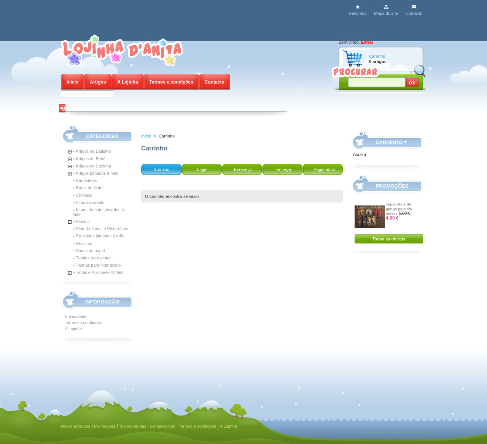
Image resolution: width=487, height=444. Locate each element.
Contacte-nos (162, 426)
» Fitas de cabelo (89, 202)
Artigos (98, 82)
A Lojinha (127, 82)
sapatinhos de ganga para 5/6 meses (399, 208)
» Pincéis (81, 221)
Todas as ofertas (389, 239)
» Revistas (82, 243)
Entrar (367, 42)
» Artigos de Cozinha (92, 166)
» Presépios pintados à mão (98, 236)
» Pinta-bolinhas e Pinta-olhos (100, 228)
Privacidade (75, 316)
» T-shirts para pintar (92, 258)
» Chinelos (82, 195)
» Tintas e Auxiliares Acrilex (98, 272)
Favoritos (357, 13)
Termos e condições (171, 82)
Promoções (392, 186)
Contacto (414, 13)
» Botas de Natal (88, 187)
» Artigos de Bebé (89, 158)
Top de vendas (132, 426)
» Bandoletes (85, 180)
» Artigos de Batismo (92, 151)
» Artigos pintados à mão (96, 173)
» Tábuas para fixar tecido (97, 265)
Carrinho (377, 56)
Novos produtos (75, 426)
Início (72, 82)
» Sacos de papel (89, 250)
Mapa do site (386, 13)
